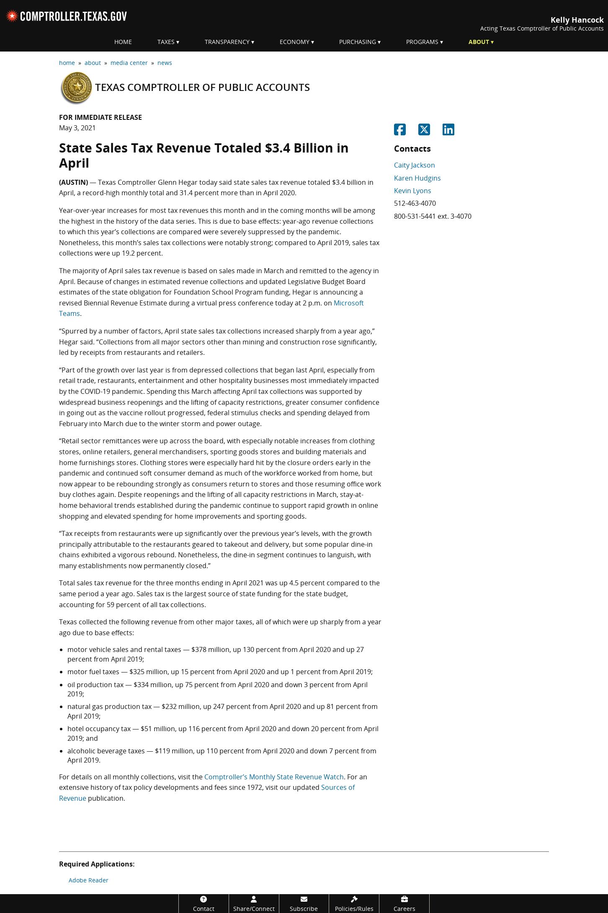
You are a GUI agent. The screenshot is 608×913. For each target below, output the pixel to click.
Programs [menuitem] (422, 42)
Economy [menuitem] (294, 42)
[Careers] (404, 903)
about (93, 63)
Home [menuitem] (123, 42)
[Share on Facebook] (400, 132)
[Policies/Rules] (354, 903)
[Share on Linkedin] (448, 132)
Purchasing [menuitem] (357, 42)
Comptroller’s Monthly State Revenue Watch (274, 776)
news (164, 63)
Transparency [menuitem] (227, 42)
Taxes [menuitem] (166, 42)
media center (129, 63)
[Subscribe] (304, 903)
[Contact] (204, 903)
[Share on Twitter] (424, 132)
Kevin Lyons (412, 190)
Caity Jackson (414, 165)
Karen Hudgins (417, 178)
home (67, 63)
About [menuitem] (479, 42)
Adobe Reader (88, 880)
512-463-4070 (415, 203)
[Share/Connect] (254, 903)
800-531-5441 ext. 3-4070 (432, 216)
